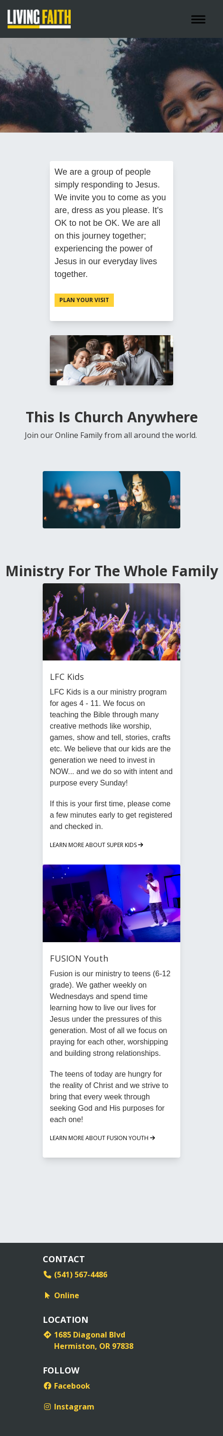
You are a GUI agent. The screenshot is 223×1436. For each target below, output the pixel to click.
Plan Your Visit (84, 300)
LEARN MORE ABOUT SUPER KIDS (96, 845)
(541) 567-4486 (75, 1274)
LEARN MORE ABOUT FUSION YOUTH (102, 1138)
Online (61, 1295)
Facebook (66, 1386)
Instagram (68, 1406)
